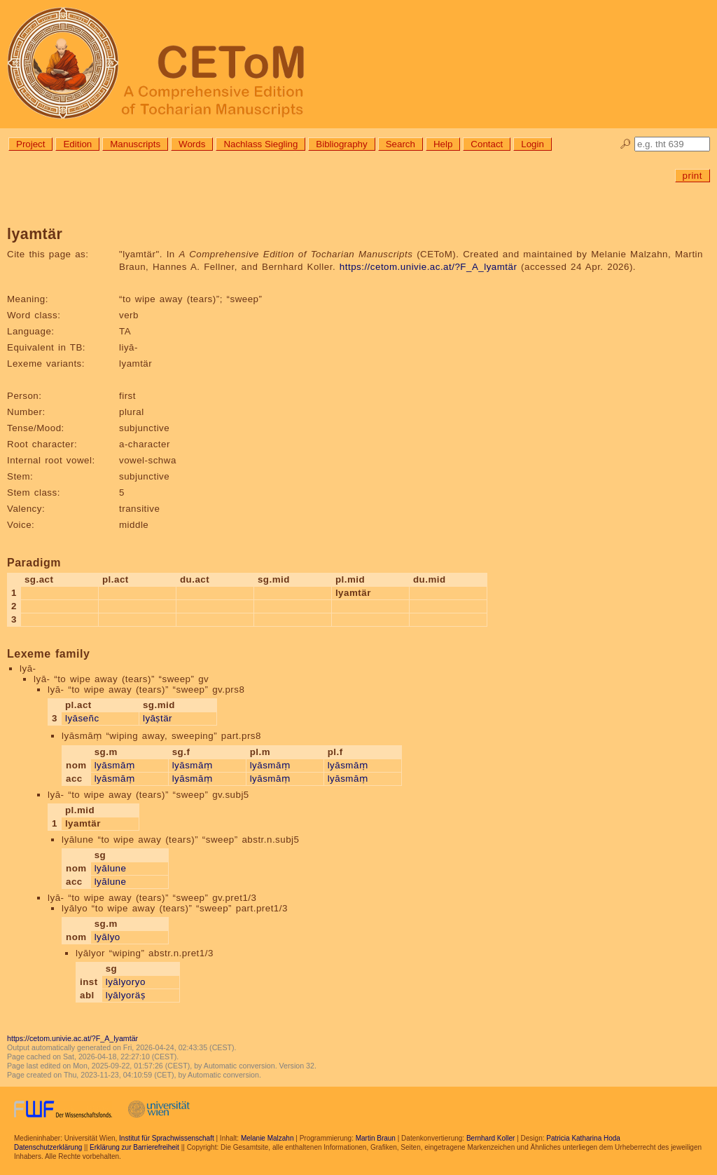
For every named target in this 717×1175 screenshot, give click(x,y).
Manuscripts (135, 144)
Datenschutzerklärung (48, 1147)
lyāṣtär (157, 718)
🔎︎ (626, 144)
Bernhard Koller (490, 1138)
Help (442, 144)
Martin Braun (376, 1138)
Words (192, 144)
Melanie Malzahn (267, 1138)
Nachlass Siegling (260, 144)
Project (30, 144)
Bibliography (341, 144)
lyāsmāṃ (115, 765)
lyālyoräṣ (125, 995)
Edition (77, 144)
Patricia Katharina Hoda (583, 1138)
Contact (487, 144)
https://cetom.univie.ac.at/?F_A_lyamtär (428, 267)
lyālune (111, 868)
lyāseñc (82, 718)
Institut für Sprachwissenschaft (166, 1138)
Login (532, 144)
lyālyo (107, 937)
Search (400, 144)
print (692, 175)
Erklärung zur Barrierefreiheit (134, 1147)
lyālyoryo (126, 982)
